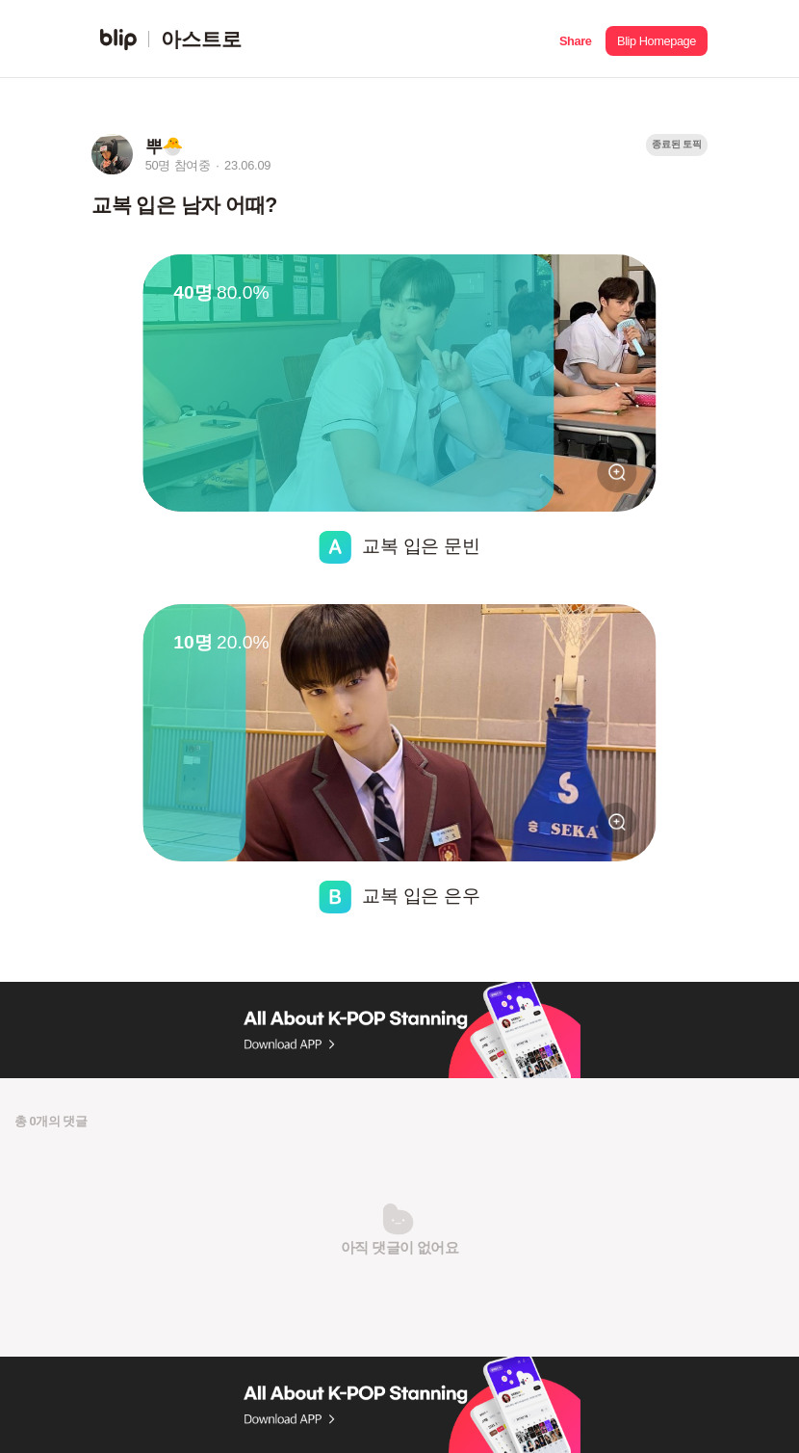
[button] (575, 39)
